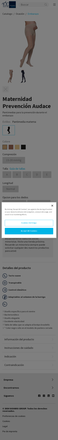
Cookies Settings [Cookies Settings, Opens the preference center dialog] (29, 223)
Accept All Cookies (29, 231)
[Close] (52, 205)
